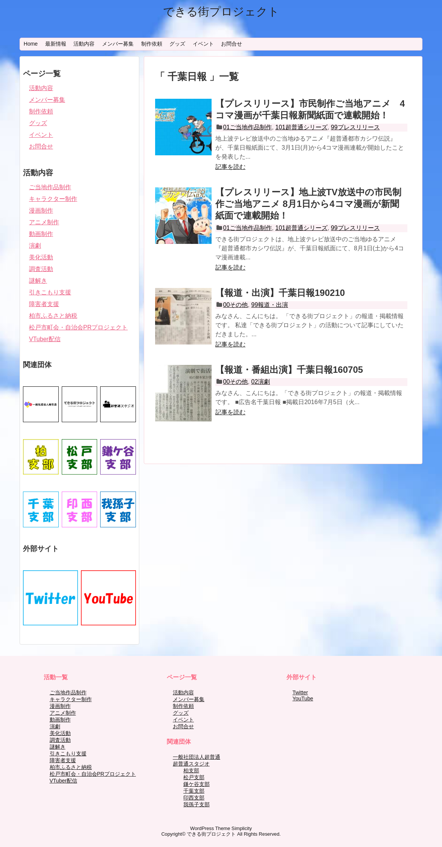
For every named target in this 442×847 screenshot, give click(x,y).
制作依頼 (151, 44)
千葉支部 (193, 791)
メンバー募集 (118, 44)
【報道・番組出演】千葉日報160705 (289, 370)
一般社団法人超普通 (196, 757)
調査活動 (41, 269)
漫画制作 (41, 210)
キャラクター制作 (53, 199)
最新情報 (55, 44)
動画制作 (41, 234)
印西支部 (193, 798)
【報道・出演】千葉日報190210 (280, 293)
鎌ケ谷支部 (196, 784)
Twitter (300, 692)
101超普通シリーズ (301, 127)
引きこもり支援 (50, 292)
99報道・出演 (269, 305)
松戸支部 (193, 777)
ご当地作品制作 (50, 187)
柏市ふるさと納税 (53, 315)
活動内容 (83, 44)
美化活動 (41, 257)
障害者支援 (44, 304)
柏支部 (191, 770)
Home (31, 44)
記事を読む (230, 167)
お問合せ (231, 44)
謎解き (38, 280)
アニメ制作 (44, 222)
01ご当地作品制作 (247, 127)
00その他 (235, 305)
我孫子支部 (196, 804)
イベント (203, 44)
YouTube (303, 698)
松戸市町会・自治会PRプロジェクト (78, 327)
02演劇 (260, 381)
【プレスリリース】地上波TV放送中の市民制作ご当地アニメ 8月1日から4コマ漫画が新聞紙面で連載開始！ (308, 204)
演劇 (35, 245)
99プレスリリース (355, 127)
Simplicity (242, 828)
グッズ (177, 44)
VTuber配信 (45, 339)
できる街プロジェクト (221, 11)
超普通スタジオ (191, 764)
